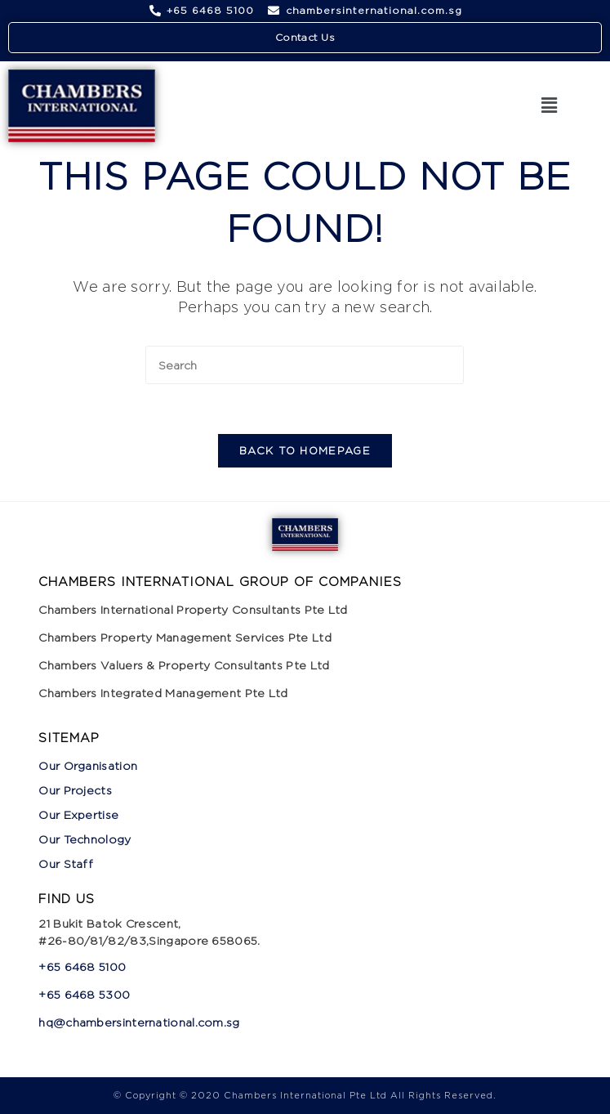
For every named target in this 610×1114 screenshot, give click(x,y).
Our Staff (65, 863)
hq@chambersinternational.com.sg (138, 1022)
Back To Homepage (305, 450)
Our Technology (84, 839)
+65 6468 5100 (82, 966)
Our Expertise (78, 814)
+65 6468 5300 (85, 994)
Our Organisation (87, 765)
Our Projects (75, 790)
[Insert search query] (304, 365)
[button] (549, 106)
